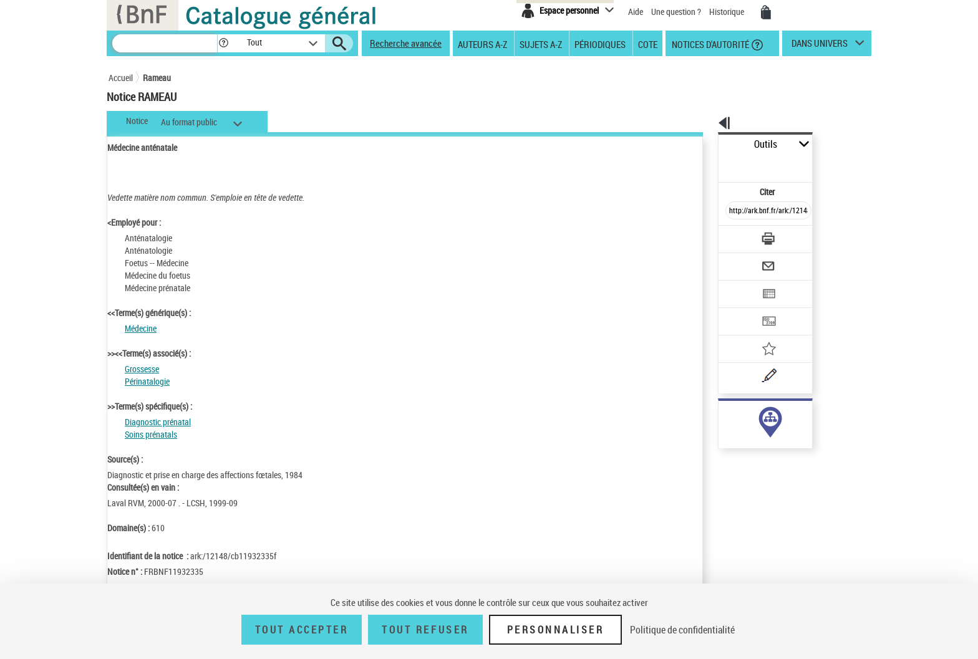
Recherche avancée (406, 43)
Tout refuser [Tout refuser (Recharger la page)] (425, 630)
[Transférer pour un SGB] (738, 284)
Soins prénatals (151, 434)
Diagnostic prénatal (158, 422)
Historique (727, 11)
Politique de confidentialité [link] (682, 630)
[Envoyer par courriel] (733, 235)
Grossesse (142, 369)
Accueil (121, 78)
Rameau (157, 78)
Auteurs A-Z (482, 43)
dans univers (820, 46)
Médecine (141, 328)
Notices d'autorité (709, 43)
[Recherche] (164, 43)
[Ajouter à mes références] (741, 308)
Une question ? (676, 11)
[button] (223, 43)
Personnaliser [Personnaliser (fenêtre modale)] (555, 630)
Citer (713, 164)
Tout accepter (302, 630)
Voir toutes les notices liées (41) (753, 442)
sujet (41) (722, 416)
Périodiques (600, 43)
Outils (704, 144)
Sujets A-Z (541, 43)
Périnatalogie (147, 381)
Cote (647, 43)
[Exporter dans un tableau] (742, 260)
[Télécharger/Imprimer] (735, 211)
